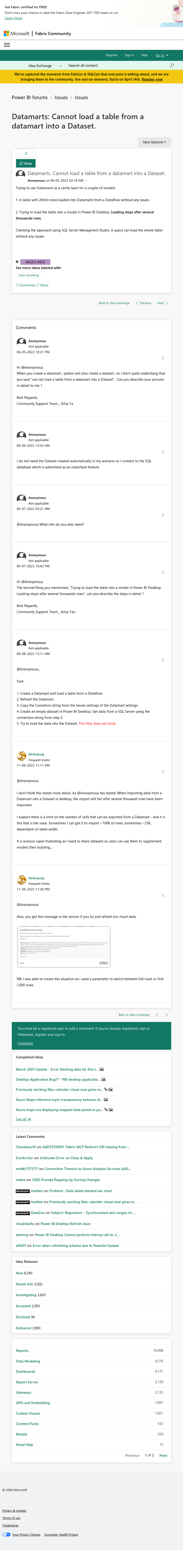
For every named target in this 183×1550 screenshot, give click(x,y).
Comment (25, 1043)
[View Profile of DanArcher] (24, 1157)
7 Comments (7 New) (32, 285)
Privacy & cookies (14, 1510)
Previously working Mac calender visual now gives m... (60, 1089)
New (20, 1273)
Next (163, 1455)
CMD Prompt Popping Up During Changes (66, 1179)
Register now (152, 79)
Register (112, 55)
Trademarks (10, 1525)
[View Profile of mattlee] (37, 1190)
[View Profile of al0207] (21, 1245)
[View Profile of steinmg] (22, 1234)
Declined (23, 1317)
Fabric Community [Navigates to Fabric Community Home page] (53, 33)
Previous (132, 1455)
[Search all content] (121, 65)
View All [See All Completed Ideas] (23, 1119)
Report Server (27, 1382)
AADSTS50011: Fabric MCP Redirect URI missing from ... (86, 1146)
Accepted (24, 1305)
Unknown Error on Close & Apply (66, 1157)
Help (144, 55)
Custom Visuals (28, 1413)
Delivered (24, 1328)
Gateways (23, 1392)
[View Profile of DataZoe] (38, 1212)
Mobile (21, 1434)
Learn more (13, 18)
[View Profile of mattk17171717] (27, 1168)
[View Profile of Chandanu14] (26, 1146)
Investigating (26, 1294)
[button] (163, 358)
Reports (22, 1350)
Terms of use (11, 1518)
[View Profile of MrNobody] (36, 754)
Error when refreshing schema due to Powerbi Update (76, 1245)
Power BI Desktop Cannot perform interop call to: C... (77, 1234)
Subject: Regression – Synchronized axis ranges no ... (93, 1212)
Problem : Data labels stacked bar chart (80, 1190)
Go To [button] (160, 55)
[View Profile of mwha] (20, 1179)
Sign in (129, 55)
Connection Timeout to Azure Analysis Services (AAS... (88, 1168)
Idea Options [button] (153, 142)
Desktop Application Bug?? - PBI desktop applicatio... (59, 1079)
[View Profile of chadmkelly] (25, 1223)
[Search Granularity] (45, 65)
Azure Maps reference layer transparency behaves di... (60, 1099)
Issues (61, 97)
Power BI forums (30, 97)
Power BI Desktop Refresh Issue (65, 1223)
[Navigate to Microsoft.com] (16, 33)
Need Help (24, 1444)
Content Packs (27, 1423)
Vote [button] (27, 163)
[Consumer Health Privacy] (61, 1534)
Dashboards (25, 1371)
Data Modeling (29, 275)
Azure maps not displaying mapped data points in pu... (60, 1109)
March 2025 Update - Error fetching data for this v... (58, 1069)
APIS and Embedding (33, 1402)
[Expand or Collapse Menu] (7, 45)
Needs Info (35, 262)
